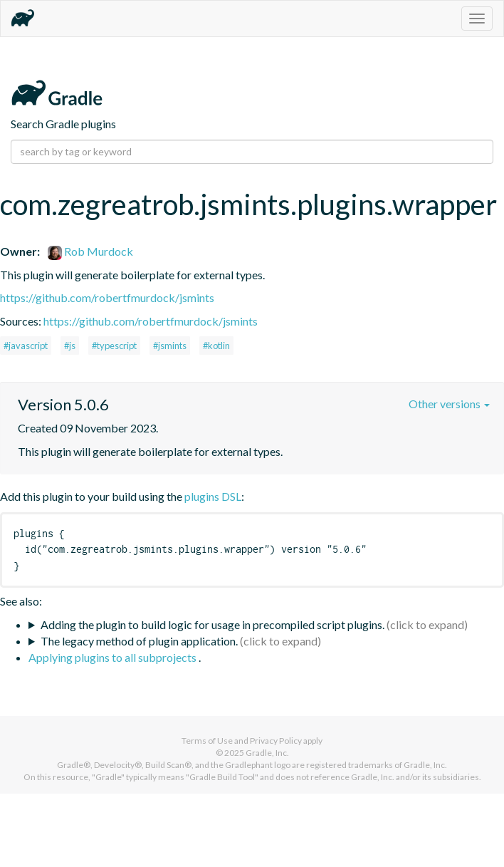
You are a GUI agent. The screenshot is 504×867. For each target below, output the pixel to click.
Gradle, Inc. (267, 752)
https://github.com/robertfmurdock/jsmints (107, 297)
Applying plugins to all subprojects (113, 657)
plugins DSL (212, 496)
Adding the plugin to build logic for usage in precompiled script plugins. (212, 624)
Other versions (449, 403)
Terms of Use (207, 740)
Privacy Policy (276, 740)
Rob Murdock (90, 251)
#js (69, 345)
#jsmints (170, 345)
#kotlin (216, 345)
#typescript (114, 345)
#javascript (26, 345)
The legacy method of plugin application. (139, 641)
